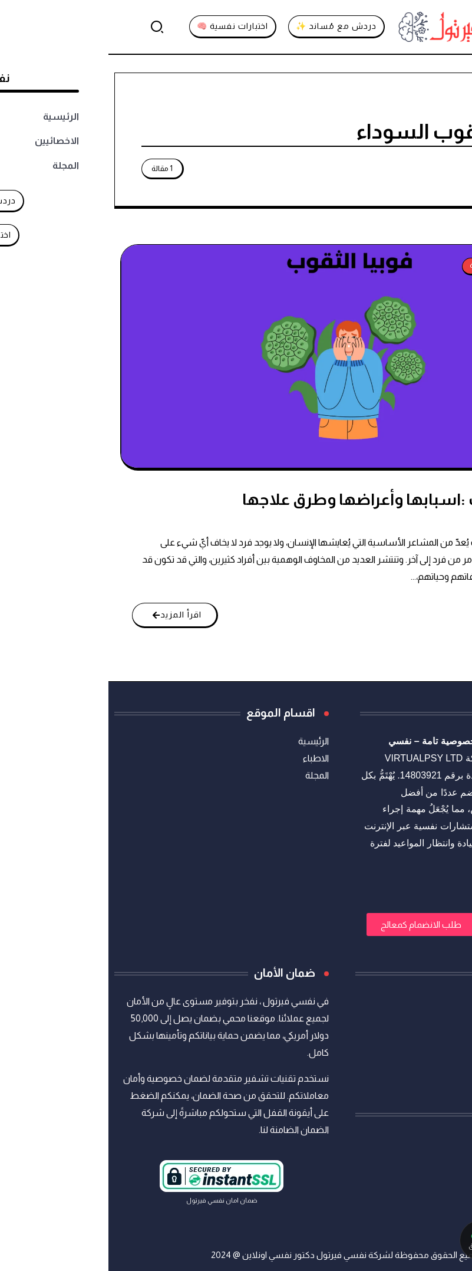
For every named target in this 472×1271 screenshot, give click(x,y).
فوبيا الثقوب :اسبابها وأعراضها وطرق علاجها (291, 499)
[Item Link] (234, 356)
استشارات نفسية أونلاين (419, 741)
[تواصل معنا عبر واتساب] (406, 1240)
